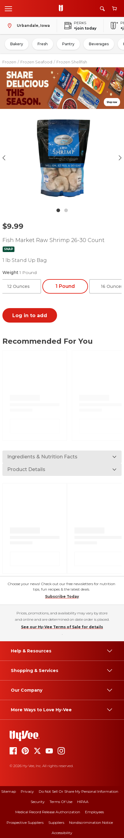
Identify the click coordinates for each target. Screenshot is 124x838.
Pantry (68, 44)
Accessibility (62, 832)
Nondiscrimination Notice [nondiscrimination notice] (91, 822)
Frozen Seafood (36, 61)
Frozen (9, 61)
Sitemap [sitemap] (8, 791)
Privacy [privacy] (27, 791)
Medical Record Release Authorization (47, 812)
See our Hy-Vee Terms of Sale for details (62, 627)
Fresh (43, 44)
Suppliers (56, 822)
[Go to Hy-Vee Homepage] (62, 8)
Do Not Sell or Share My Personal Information (78, 791)
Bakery (16, 44)
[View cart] (114, 9)
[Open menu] (8, 8)
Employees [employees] (94, 812)
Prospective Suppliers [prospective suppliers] (25, 822)
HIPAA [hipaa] (83, 801)
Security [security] (38, 801)
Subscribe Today (62, 596)
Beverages (99, 44)
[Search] (102, 8)
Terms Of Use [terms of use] (61, 801)
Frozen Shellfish (71, 61)
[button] (62, 158)
